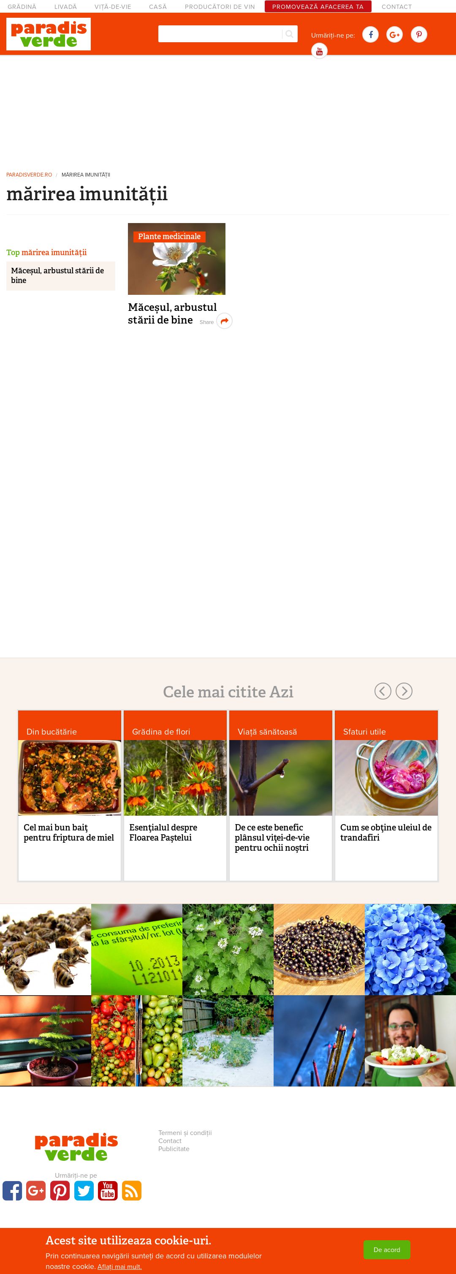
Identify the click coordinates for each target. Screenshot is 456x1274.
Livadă (65, 7)
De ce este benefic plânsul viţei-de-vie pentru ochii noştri (272, 837)
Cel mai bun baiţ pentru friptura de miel (69, 832)
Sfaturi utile (364, 732)
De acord (387, 1250)
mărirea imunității (86, 175)
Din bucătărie (52, 732)
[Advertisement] (228, 112)
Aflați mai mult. (120, 1267)
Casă (158, 7)
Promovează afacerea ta (318, 7)
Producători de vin (220, 7)
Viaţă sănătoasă (267, 732)
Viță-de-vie (113, 7)
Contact (397, 7)
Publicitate (174, 1149)
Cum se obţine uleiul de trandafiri (386, 832)
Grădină (22, 7)
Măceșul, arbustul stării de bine (172, 313)
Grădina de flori (161, 732)
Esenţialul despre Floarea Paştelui (163, 832)
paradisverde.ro (29, 175)
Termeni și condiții (185, 1133)
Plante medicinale (169, 236)
